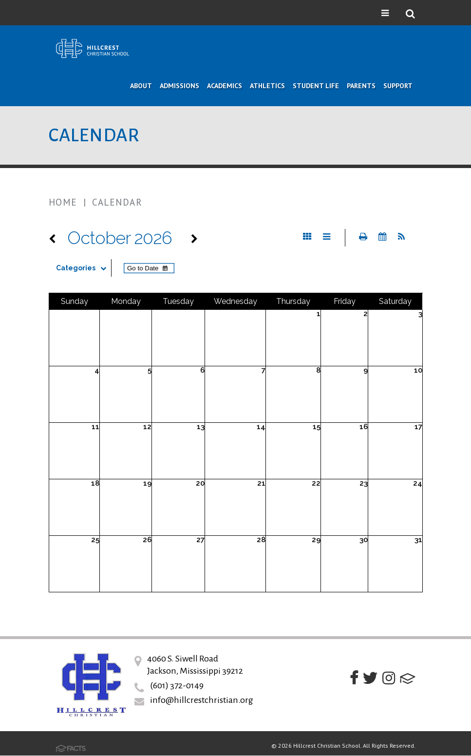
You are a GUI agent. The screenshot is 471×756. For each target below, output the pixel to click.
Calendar (117, 202)
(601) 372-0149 (177, 685)
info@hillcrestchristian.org (201, 700)
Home (63, 202)
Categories (83, 268)
